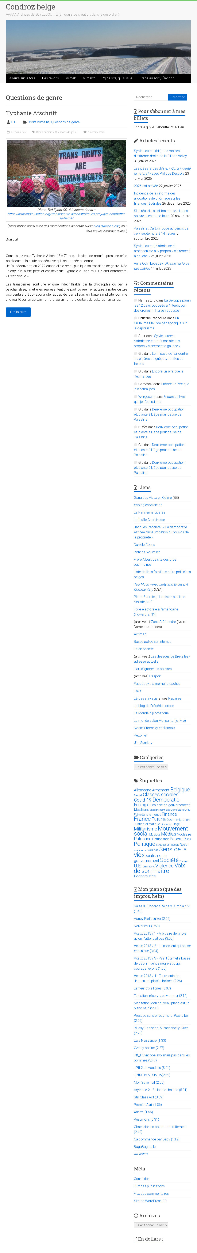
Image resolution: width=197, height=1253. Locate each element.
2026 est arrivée (146, 186)
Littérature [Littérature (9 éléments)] (166, 824)
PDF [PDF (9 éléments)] (189, 839)
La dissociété (144, 649)
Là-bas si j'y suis (146, 698)
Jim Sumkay (143, 743)
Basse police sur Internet (152, 642)
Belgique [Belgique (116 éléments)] (180, 789)
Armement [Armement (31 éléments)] (160, 790)
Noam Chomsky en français (154, 728)
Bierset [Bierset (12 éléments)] (138, 795)
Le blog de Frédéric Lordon (154, 706)
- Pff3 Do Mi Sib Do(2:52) (152, 1075)
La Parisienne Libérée (149, 512)
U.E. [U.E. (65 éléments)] (138, 865)
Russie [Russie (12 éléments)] (175, 844)
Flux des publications (149, 1186)
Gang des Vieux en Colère (153, 498)
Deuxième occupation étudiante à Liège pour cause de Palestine (159, 414)
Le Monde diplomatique (151, 713)
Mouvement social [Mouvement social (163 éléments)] (161, 831)
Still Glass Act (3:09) (148, 1097)
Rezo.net (140, 735)
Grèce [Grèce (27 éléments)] (167, 819)
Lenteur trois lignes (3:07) (152, 988)
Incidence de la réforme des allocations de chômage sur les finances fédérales (157, 198)
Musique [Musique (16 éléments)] (154, 834)
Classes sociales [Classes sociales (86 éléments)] (160, 795)
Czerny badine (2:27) (149, 1048)
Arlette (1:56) (143, 1112)
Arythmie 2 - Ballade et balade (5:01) (161, 1090)
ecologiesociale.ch (148, 505)
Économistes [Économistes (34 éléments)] (145, 876)
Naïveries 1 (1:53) (147, 926)
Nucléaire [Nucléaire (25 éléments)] (184, 834)
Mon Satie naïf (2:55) (149, 1082)
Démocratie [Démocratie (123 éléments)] (165, 799)
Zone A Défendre (164, 622)
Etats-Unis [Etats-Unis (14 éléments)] (184, 809)
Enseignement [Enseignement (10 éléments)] (157, 810)
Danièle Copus (144, 545)
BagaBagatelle (145, 1147)
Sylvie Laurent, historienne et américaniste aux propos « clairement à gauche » (162, 251)
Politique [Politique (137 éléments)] (144, 844)
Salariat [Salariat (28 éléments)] (152, 850)
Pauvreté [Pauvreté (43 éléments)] (178, 838)
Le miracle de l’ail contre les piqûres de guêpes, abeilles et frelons (161, 359)
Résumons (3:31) (146, 1119)
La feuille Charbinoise (149, 520)
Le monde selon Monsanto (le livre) (160, 721)
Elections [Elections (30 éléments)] (141, 809)
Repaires (174, 698)
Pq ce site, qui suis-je (117, 78)
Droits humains (39, 122)
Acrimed (140, 634)
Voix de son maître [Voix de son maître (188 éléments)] (159, 868)
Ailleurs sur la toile (22, 78)
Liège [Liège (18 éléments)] (176, 824)
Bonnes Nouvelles (147, 552)
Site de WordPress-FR (150, 1201)
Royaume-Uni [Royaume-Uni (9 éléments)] (163, 845)
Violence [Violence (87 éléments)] (164, 866)
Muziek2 (89, 78)
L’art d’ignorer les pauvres (153, 669)
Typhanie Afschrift (31, 113)
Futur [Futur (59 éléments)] (157, 819)
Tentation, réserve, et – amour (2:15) (161, 996)
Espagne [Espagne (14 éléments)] (171, 809)
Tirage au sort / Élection (156, 78)
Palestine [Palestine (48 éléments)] (142, 838)
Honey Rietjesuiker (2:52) (152, 919)
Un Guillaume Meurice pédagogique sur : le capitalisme (161, 323)
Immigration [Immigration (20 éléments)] (181, 820)
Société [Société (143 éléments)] (169, 860)
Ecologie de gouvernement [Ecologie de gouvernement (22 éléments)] (170, 805)
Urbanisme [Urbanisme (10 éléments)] (148, 866)
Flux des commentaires (151, 1194)
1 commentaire (93, 132)
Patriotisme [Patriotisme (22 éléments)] (160, 839)
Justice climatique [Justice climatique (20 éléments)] (147, 824)
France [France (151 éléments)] (142, 818)
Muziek (71, 78)
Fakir (137, 691)
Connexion (142, 1179)
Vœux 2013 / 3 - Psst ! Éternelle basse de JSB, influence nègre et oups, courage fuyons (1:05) (162, 963)
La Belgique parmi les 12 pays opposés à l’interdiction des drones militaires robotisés (162, 305)
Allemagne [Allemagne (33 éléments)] (142, 790)
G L (13, 122)
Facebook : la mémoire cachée (157, 684)
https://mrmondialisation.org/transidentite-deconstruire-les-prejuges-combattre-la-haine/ (66, 216)
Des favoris (50, 78)
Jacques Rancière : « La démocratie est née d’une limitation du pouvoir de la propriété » (161, 532)
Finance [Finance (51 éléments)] (169, 814)
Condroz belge (30, 6)
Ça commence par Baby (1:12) (156, 1139)
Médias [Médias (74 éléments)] (168, 834)
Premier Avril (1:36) (148, 1105)
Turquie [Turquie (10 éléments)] (183, 861)
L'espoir (155, 676)
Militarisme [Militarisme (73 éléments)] (145, 829)
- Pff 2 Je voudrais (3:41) (152, 1068)
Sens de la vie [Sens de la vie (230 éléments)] (160, 852)
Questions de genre (65, 122)
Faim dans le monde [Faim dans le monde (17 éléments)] (147, 814)
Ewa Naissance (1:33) (150, 1040)
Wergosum (146, 397)
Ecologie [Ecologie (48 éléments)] (142, 804)
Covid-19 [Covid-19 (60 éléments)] (143, 800)
